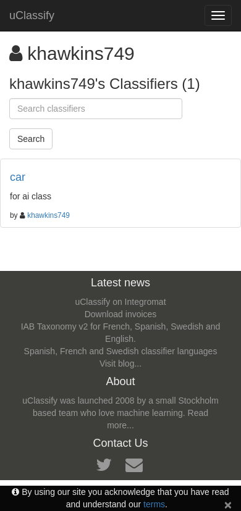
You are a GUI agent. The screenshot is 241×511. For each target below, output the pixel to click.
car (17, 177)
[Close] (228, 504)
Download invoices (121, 314)
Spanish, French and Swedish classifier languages (121, 351)
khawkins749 (48, 215)
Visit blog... (120, 363)
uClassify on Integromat (120, 302)
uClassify (31, 15)
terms (154, 504)
